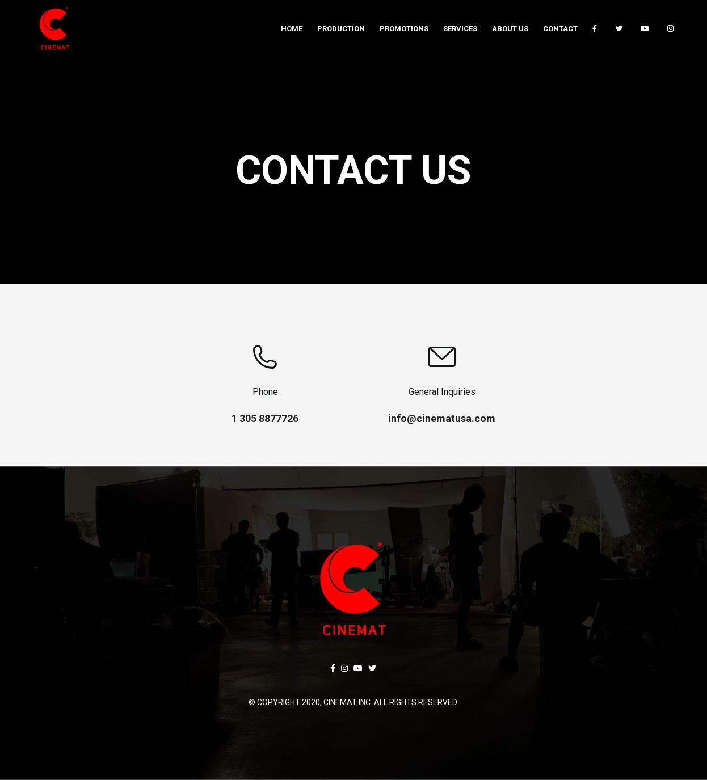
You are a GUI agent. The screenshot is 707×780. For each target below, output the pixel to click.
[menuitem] (291, 28)
